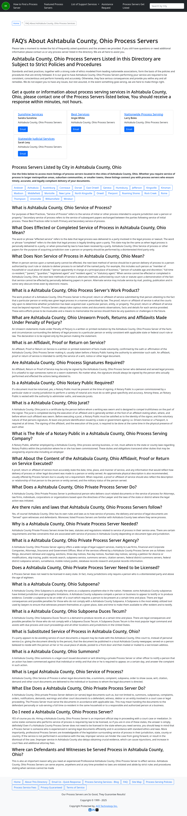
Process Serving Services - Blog (102, 782)
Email (23, 129)
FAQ (125, 782)
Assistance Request (107, 6)
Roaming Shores (131, 193)
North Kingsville (83, 193)
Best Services (80, 114)
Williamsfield (52, 198)
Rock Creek (150, 193)
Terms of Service (76, 787)
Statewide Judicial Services (36, 139)
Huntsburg (122, 187)
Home (16, 23)
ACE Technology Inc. (107, 806)
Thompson (20, 198)
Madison (18, 193)
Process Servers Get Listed (133, 6)
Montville (49, 193)
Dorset (78, 187)
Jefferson (137, 187)
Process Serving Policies (159, 782)
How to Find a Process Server (25, 6)
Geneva (107, 187)
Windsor (68, 198)
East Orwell (92, 187)
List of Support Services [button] (84, 4)
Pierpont (113, 193)
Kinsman (166, 187)
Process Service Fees (25, 787)
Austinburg (49, 187)
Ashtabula (32, 187)
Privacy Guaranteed (51, 787)
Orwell (100, 193)
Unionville (35, 198)
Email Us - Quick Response (66, 782)
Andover (18, 187)
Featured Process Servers (53, 6)
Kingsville (151, 187)
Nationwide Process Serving (143, 114)
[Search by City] (167, 6)
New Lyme (64, 193)
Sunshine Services (30, 114)
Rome (164, 193)
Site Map (137, 782)
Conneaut (65, 187)
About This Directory (36, 782)
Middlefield (34, 193)
